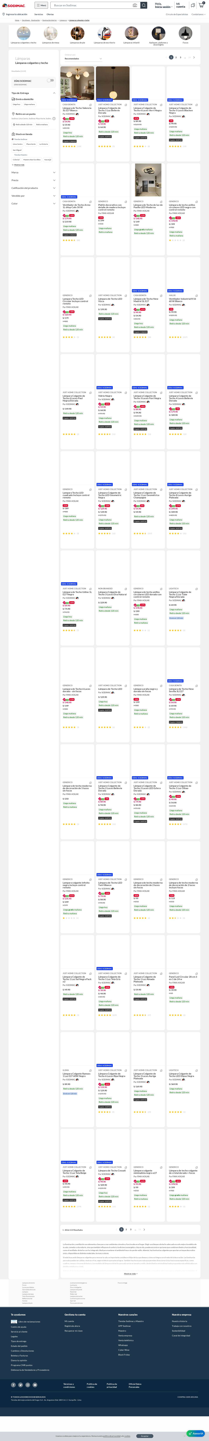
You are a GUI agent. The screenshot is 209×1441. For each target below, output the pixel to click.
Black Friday (124, 1379)
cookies (127, 1436)
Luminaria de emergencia (78, 1307)
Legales (14, 1361)
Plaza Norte (31, 144)
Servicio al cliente (19, 1356)
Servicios (38, 14)
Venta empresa (125, 1360)
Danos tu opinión (19, 1385)
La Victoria (43, 144)
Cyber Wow (123, 1374)
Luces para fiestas (28, 1312)
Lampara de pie (27, 1328)
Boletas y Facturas (19, 1380)
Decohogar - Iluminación (31, 20)
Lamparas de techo (28, 1307)
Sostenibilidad (178, 1355)
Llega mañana (29, 104)
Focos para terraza (76, 1328)
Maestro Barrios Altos (31, 159)
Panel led (73, 1316)
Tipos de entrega (18, 1366)
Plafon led (73, 1319)
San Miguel (17, 150)
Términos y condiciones (69, 1410)
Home (17, 20)
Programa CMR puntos (21, 1390)
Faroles (24, 1325)
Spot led (73, 1325)
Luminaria (73, 1310)
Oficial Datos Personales (135, 1410)
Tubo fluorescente (28, 1321)
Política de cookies (92, 1410)
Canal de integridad (181, 1360)
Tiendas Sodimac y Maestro (131, 1346)
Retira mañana (42, 124)
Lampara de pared (76, 1314)
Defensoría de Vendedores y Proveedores (30, 1394)
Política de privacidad (112, 1410)
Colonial (16, 159)
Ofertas (50, 14)
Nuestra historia (179, 1346)
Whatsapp (123, 1369)
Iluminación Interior (49, 20)
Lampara (25, 1316)
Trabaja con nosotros (181, 1350)
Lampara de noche (76, 1321)
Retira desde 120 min (22, 124)
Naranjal (47, 159)
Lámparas (63, 20)
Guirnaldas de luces (28, 1314)
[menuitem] (196, 14)
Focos (24, 1310)
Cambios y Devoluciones (22, 1375)
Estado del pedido (19, 1370)
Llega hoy (16, 104)
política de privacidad (111, 1436)
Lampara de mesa (28, 1319)
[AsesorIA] (196, 1433)
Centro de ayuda (18, 1351)
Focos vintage (122, 1307)
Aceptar (145, 1436)
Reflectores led (27, 1323)
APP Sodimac (124, 1350)
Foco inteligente (75, 1312)
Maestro (122, 1355)
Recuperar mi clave (73, 1355)
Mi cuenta (69, 1346)
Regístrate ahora (72, 1350)
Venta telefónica (125, 1365)
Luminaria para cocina (77, 1323)
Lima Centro (17, 144)
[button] (98, 5)
